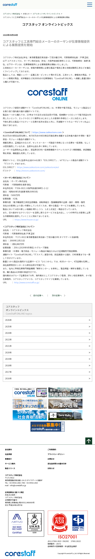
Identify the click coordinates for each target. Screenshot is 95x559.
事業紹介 (8, 459)
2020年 (8, 352)
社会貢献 (8, 454)
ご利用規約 (52, 449)
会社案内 (8, 449)
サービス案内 (10, 463)
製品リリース (10, 468)
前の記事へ (38, 295)
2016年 (8, 378)
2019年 (8, 358)
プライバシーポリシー (56, 454)
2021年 (8, 345)
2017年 (8, 371)
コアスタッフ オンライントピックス (46, 13)
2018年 (8, 365)
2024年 (8, 332)
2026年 (8, 320)
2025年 (8, 326)
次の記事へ (57, 295)
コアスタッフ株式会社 (11, 13)
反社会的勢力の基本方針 (57, 463)
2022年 (8, 339)
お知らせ (51, 468)
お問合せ (51, 459)
